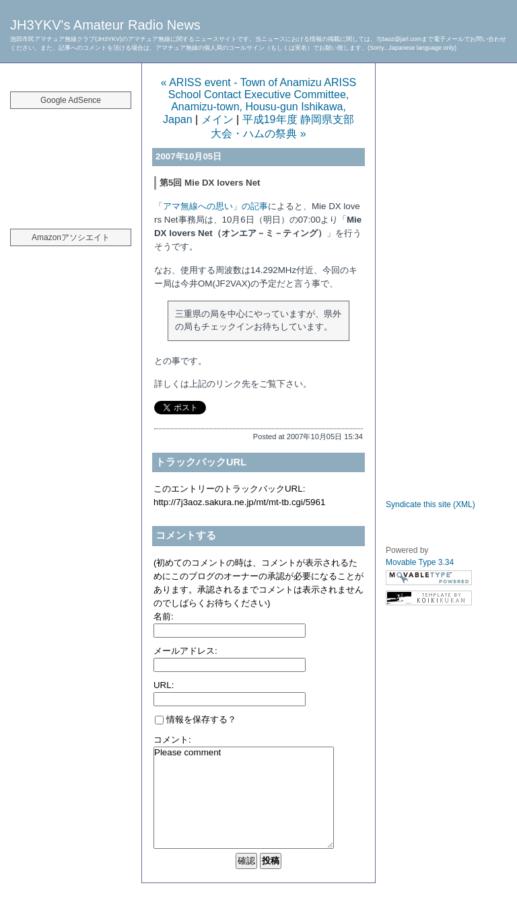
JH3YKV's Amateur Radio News (105, 24)
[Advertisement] (70, 161)
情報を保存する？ (195, 719)
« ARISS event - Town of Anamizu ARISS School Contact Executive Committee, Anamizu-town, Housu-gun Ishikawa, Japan (259, 101)
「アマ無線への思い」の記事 (211, 206)
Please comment (243, 798)
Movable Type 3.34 (420, 562)
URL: (163, 685)
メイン (217, 119)
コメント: (172, 740)
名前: (163, 616)
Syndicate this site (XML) (430, 504)
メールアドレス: (185, 651)
